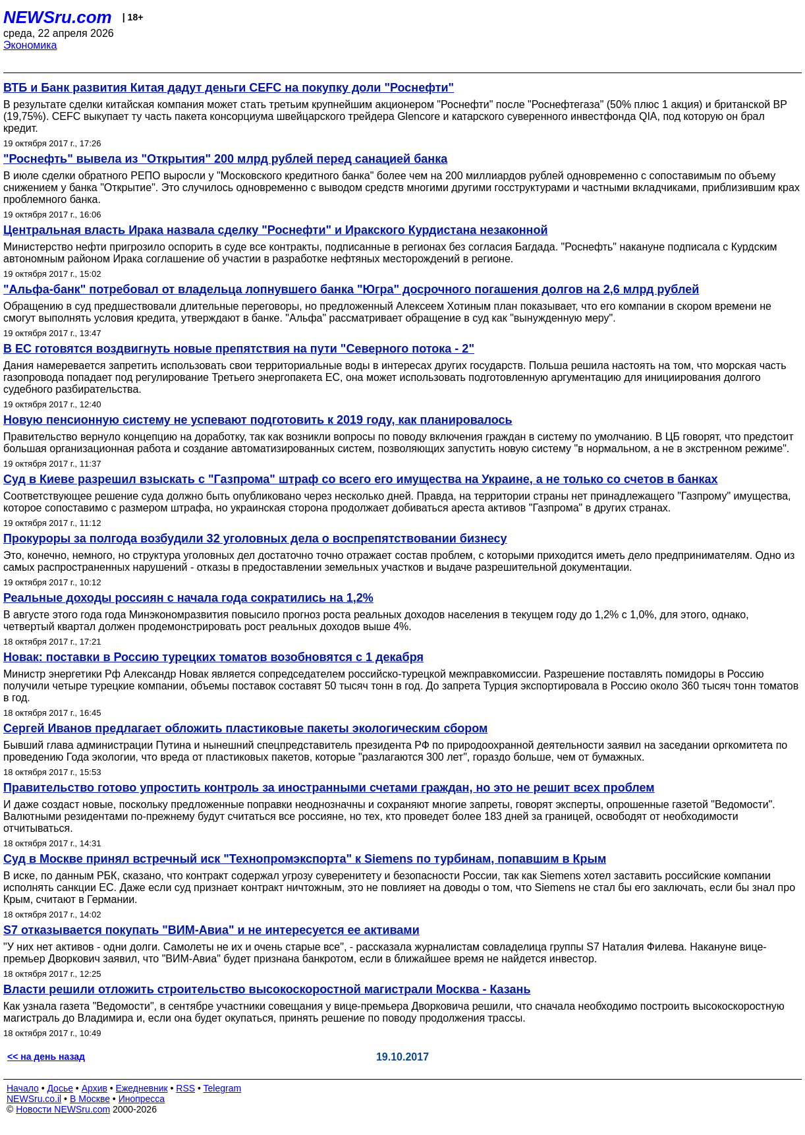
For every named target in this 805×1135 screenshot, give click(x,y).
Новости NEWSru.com (63, 1109)
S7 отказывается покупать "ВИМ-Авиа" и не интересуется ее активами (211, 930)
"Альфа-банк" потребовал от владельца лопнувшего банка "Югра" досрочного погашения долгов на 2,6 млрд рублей (351, 289)
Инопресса (142, 1098)
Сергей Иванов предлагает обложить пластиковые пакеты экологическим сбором (245, 728)
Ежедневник (142, 1088)
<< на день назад (46, 1056)
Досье (60, 1088)
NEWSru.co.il (34, 1098)
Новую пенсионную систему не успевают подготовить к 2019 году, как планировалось (258, 419)
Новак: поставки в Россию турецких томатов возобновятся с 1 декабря (213, 657)
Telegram (223, 1088)
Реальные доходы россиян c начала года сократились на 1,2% (188, 597)
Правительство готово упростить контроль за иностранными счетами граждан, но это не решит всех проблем (329, 787)
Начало (23, 1088)
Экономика (30, 45)
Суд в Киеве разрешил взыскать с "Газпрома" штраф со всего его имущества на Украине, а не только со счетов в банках (360, 479)
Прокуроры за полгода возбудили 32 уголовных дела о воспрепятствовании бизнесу (255, 538)
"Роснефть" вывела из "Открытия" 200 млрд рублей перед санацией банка (225, 158)
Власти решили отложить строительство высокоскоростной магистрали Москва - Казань (267, 989)
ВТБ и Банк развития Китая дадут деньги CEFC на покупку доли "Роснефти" (228, 87)
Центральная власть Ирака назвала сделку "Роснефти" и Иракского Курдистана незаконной (275, 230)
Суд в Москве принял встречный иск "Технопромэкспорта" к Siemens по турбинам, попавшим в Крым (304, 858)
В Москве (90, 1098)
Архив (94, 1088)
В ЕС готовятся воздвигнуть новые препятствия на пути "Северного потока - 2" (238, 348)
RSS (185, 1088)
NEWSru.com (57, 17)
